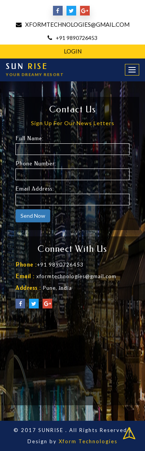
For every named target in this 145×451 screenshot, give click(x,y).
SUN (35, 69)
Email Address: (34, 189)
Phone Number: (35, 163)
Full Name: (29, 138)
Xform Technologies (88, 441)
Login (73, 51)
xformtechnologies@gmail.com (77, 24)
